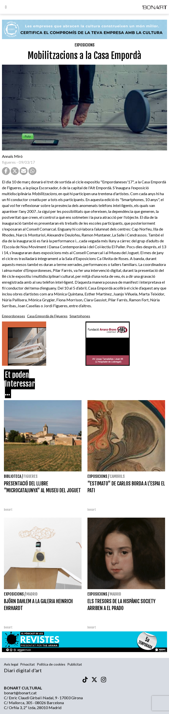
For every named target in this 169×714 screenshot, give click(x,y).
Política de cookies (51, 664)
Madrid (32, 594)
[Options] (6, 8)
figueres (9, 162)
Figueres (31, 476)
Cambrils (117, 476)
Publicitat (74, 664)
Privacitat (27, 664)
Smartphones (80, 316)
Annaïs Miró (12, 156)
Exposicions (85, 45)
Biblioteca (12, 476)
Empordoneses (13, 316)
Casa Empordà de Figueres (47, 316)
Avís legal (11, 664)
